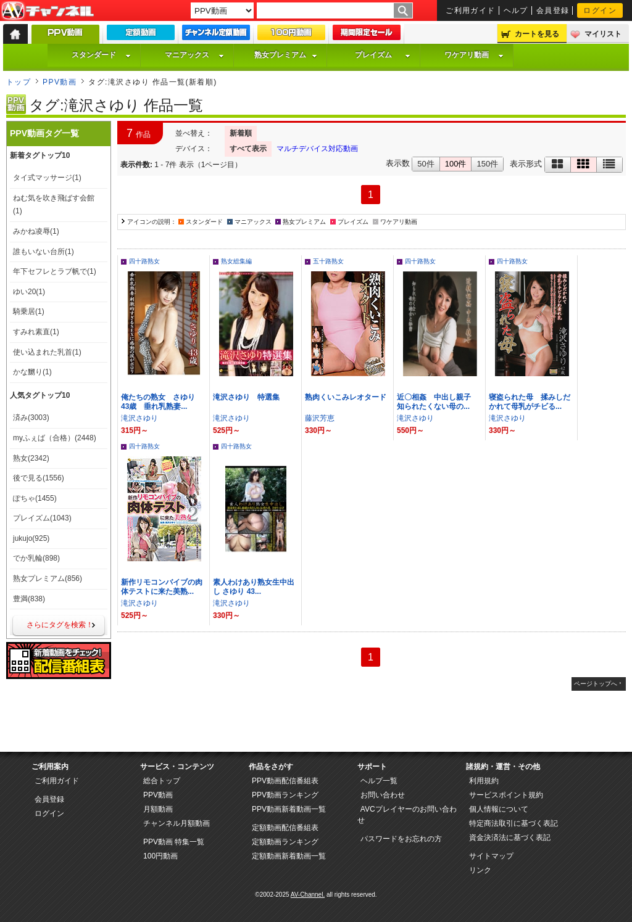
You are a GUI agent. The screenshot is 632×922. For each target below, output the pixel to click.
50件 (425, 163)
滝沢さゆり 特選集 (246, 397)
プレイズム (382, 55)
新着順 (241, 133)
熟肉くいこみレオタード (345, 397)
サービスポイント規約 (506, 795)
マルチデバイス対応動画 (317, 148)
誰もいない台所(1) (43, 251)
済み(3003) (31, 417)
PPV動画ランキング (285, 795)
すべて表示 (248, 148)
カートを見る (537, 34)
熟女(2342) (31, 458)
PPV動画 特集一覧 (173, 842)
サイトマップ (491, 856)
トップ (18, 82)
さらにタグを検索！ (60, 624)
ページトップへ (595, 683)
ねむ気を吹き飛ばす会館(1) (53, 205)
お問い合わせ (382, 795)
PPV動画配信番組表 (285, 780)
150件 (487, 163)
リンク (480, 870)
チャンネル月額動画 (176, 823)
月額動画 (158, 809)
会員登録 (553, 10)
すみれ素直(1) (36, 331)
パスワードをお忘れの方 (401, 838)
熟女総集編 (236, 261)
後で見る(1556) (38, 478)
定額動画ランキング (285, 842)
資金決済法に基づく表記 (510, 837)
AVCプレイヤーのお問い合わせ (407, 815)
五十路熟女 (328, 261)
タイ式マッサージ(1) (47, 177)
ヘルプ (516, 10)
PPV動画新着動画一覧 (289, 809)
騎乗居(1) (28, 311)
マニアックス (194, 55)
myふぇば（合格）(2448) (54, 438)
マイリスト (603, 34)
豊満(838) (29, 599)
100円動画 (160, 856)
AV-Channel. (308, 894)
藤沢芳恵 (320, 418)
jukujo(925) (31, 538)
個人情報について (498, 809)
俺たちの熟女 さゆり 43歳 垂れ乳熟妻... (161, 402)
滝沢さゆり (139, 418)
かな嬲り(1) (32, 372)
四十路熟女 (144, 261)
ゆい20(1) (29, 291)
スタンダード (101, 55)
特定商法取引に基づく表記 (513, 823)
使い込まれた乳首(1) (47, 352)
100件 (456, 163)
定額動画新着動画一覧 (289, 856)
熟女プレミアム (285, 55)
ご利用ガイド (471, 10)
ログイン (600, 10)
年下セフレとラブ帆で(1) (54, 271)
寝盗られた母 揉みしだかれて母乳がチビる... (529, 402)
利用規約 (484, 780)
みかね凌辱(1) (36, 231)
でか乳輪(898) (36, 558)
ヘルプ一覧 (378, 780)
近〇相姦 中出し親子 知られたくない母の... (437, 402)
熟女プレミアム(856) (47, 578)
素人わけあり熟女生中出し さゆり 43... (253, 587)
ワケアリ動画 (474, 55)
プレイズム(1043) (42, 518)
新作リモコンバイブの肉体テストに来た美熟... (161, 587)
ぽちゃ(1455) (35, 498)
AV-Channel (47, 11)
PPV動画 (60, 82)
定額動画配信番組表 (285, 827)
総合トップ (161, 780)
